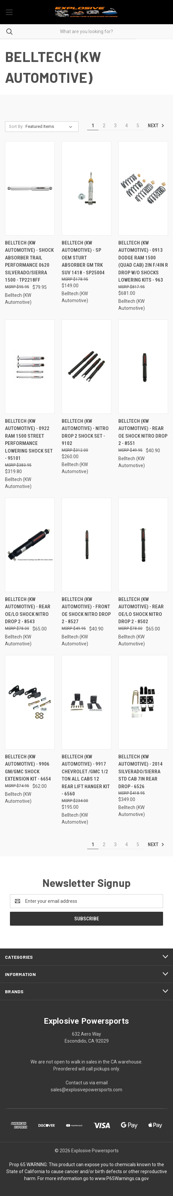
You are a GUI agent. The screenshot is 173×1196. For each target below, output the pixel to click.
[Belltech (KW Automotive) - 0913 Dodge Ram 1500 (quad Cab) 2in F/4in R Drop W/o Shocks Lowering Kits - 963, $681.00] (143, 188)
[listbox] (50, 127)
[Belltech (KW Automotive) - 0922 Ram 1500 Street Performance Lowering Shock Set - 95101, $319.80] (29, 366)
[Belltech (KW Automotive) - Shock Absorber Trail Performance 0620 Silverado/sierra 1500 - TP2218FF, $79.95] (29, 188)
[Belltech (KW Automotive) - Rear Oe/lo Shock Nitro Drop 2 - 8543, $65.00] (29, 545)
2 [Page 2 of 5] (104, 125)
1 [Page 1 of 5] (92, 125)
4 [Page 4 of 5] (126, 125)
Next (156, 125)
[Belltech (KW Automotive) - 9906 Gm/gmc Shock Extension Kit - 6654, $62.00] (29, 702)
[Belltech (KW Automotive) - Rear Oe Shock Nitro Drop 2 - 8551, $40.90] (143, 366)
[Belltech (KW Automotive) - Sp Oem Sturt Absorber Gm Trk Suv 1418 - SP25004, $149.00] (86, 188)
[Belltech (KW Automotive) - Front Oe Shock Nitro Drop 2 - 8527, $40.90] (86, 545)
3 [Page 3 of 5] (115, 125)
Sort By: (16, 126)
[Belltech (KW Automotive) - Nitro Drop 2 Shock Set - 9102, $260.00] (86, 366)
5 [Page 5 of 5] (138, 125)
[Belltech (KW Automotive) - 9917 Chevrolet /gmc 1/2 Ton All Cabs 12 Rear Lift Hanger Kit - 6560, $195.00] (86, 702)
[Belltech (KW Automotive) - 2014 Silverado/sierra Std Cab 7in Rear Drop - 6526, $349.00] (143, 702)
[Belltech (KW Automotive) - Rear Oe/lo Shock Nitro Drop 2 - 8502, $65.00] (143, 545)
